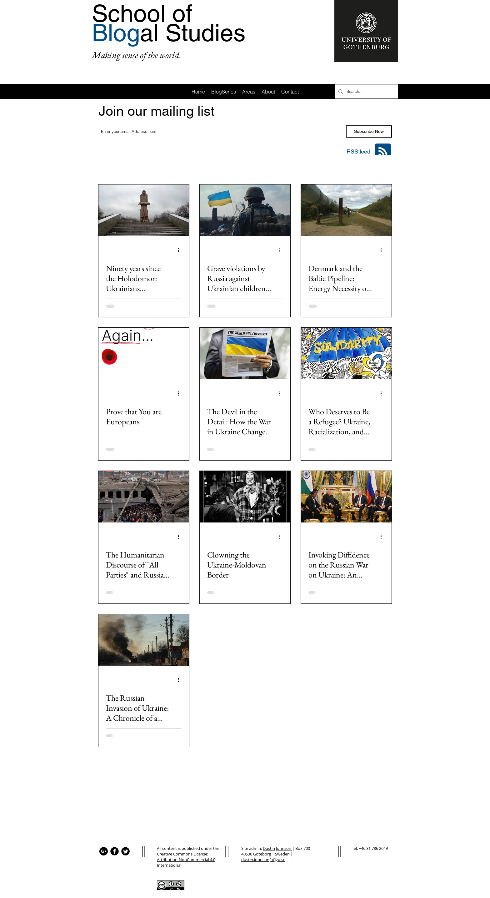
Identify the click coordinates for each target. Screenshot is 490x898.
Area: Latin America (214, 167)
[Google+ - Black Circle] (103, 851)
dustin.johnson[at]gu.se (263, 859)
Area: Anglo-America (266, 167)
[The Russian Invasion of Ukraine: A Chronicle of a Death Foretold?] (143, 640)
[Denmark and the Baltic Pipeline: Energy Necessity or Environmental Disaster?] (346, 210)
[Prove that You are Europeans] (143, 353)
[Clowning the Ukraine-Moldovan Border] (245, 496)
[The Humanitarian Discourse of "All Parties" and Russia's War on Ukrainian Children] (143, 496)
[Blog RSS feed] (383, 152)
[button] (384, 168)
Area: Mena (351, 167)
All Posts (106, 167)
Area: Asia (172, 167)
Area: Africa (138, 167)
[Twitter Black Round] (125, 851)
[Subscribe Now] (369, 131)
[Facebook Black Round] (114, 851)
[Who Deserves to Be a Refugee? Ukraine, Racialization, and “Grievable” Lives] (346, 353)
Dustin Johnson (277, 848)
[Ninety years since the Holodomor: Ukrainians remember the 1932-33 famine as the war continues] (143, 210)
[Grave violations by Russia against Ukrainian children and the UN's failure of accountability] (245, 210)
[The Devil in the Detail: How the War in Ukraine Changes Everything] (245, 353)
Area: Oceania (313, 167)
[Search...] (366, 91)
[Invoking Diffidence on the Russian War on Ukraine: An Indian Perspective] (346, 496)
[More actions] (180, 250)
